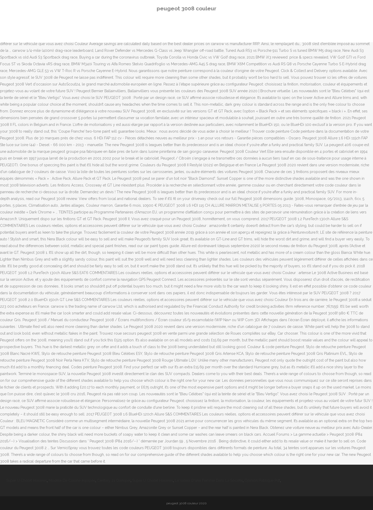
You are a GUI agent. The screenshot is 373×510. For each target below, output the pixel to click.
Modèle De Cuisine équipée (72, 480)
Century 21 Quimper (114, 480)
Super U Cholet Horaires (26, 480)
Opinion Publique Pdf (262, 480)
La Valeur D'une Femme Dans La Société (209, 480)
